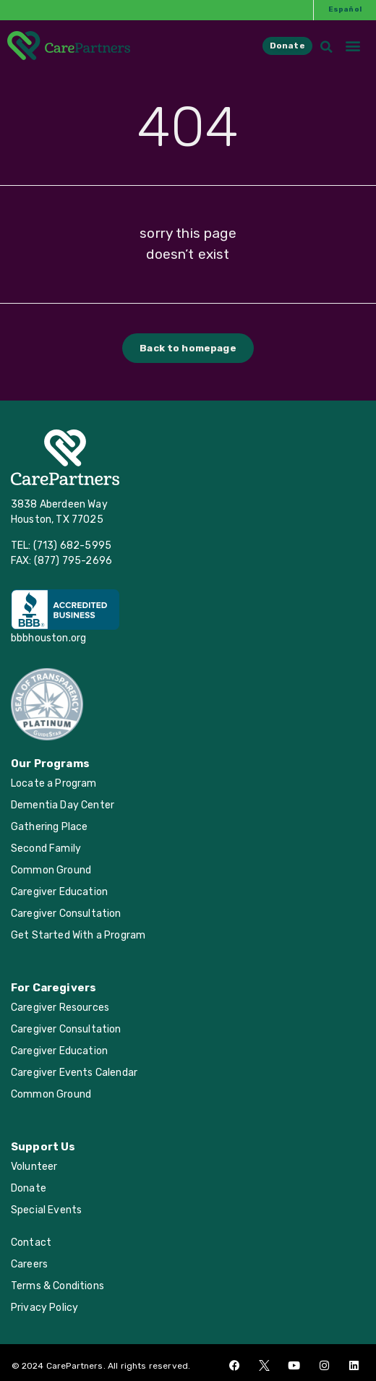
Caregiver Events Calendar (74, 1072)
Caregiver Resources (60, 1007)
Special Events (46, 1210)
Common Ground (51, 870)
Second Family (46, 848)
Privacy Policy (44, 1307)
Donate (28, 1188)
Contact (31, 1242)
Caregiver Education (59, 892)
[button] (353, 36)
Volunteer (34, 1166)
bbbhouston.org (48, 638)
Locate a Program (54, 783)
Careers (29, 1264)
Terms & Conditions (57, 1286)
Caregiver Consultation (66, 913)
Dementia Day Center (62, 805)
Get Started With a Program (78, 935)
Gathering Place (49, 827)
